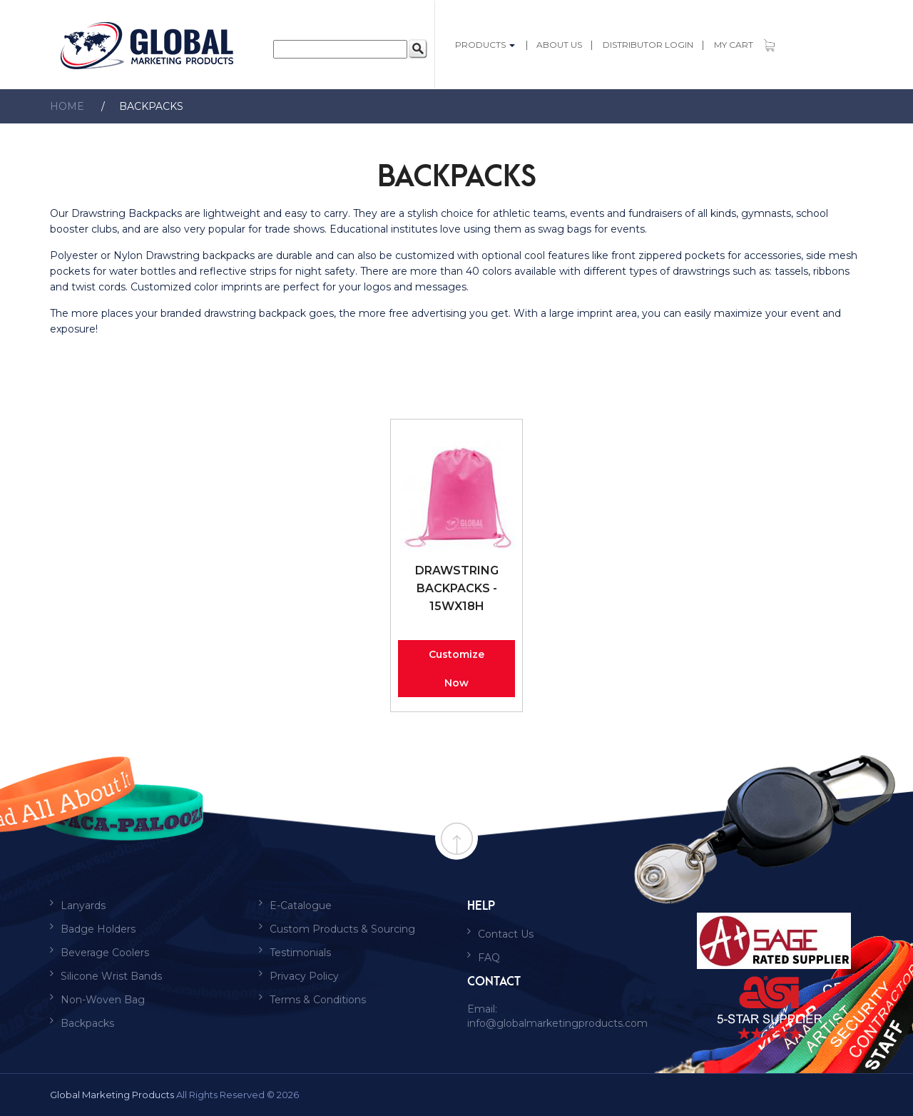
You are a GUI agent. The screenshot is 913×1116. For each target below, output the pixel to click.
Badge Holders (98, 929)
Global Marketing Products (112, 1094)
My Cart (744, 44)
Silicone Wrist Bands (111, 976)
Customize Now (456, 668)
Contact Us (506, 934)
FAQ (489, 957)
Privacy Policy (304, 976)
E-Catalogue (301, 905)
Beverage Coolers (105, 952)
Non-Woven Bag (103, 999)
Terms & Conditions (318, 999)
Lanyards (83, 905)
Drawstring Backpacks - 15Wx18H (457, 588)
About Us (559, 44)
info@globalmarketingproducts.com (557, 1023)
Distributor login (648, 44)
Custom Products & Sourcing (342, 929)
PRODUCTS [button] (486, 44)
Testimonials (300, 952)
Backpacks (135, 106)
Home (67, 106)
